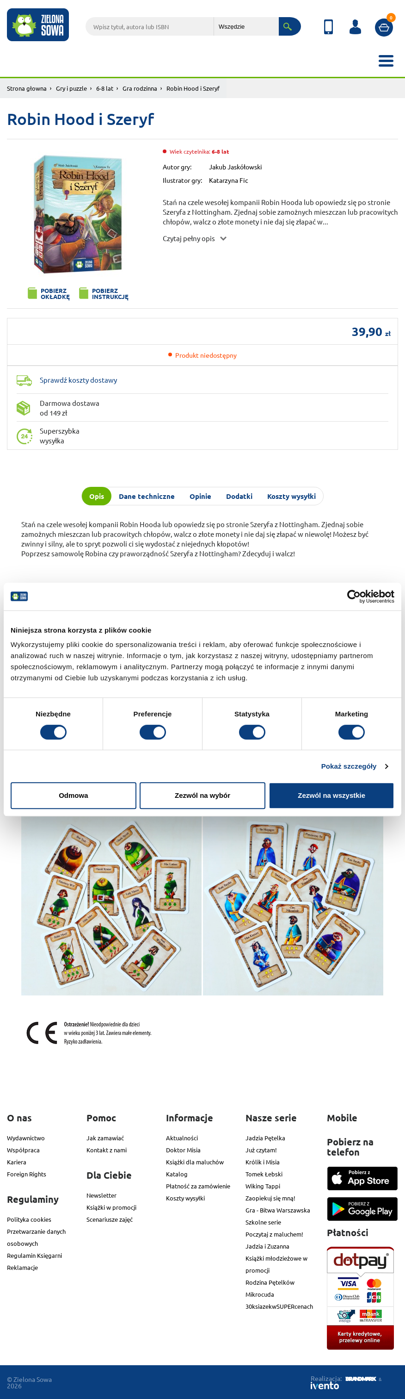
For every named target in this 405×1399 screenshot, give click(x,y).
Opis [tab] (96, 496)
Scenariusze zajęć (109, 1219)
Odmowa (73, 795)
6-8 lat (104, 88)
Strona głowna (27, 88)
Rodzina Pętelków (270, 1282)
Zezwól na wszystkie (331, 795)
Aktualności (182, 1138)
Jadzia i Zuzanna (267, 1246)
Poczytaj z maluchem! (274, 1234)
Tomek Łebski (263, 1174)
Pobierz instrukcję (110, 293)
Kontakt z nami (106, 1150)
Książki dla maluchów (195, 1162)
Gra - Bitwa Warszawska (277, 1210)
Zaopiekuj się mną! (270, 1198)
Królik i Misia (262, 1162)
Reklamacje (22, 1267)
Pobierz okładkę (55, 293)
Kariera (16, 1162)
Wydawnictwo (26, 1138)
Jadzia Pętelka (265, 1138)
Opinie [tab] (200, 496)
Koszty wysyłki (185, 1198)
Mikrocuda (259, 1294)
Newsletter (101, 1195)
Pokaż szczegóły (349, 766)
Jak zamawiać (105, 1138)
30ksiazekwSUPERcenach (279, 1306)
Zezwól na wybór (202, 795)
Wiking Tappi (262, 1186)
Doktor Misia (183, 1150)
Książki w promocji (111, 1207)
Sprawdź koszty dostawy (78, 379)
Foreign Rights (26, 1174)
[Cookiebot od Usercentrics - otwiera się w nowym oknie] (353, 596)
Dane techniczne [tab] (147, 496)
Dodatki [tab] (239, 496)
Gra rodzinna (140, 88)
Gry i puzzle (71, 88)
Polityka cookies (29, 1219)
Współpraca (23, 1150)
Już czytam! (261, 1150)
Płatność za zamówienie (198, 1186)
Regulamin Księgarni (34, 1255)
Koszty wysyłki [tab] (291, 496)
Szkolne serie (263, 1222)
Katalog (177, 1174)
